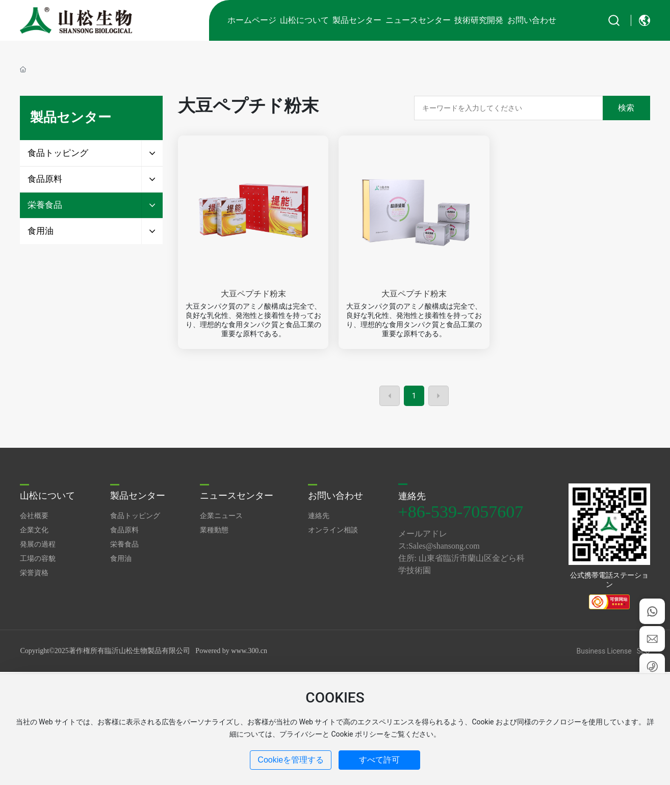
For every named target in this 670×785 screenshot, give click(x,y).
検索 (626, 108)
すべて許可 (379, 759)
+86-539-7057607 (461, 511)
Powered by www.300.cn (231, 651)
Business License (603, 651)
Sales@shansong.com (444, 546)
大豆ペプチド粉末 (253, 293)
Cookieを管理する (290, 759)
